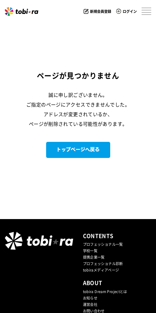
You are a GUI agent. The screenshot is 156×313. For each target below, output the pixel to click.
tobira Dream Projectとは (105, 291)
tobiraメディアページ (101, 270)
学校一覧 (90, 251)
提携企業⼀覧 (94, 257)
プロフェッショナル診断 (103, 263)
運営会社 (90, 304)
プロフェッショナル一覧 (103, 244)
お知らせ (90, 298)
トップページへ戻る (78, 149)
